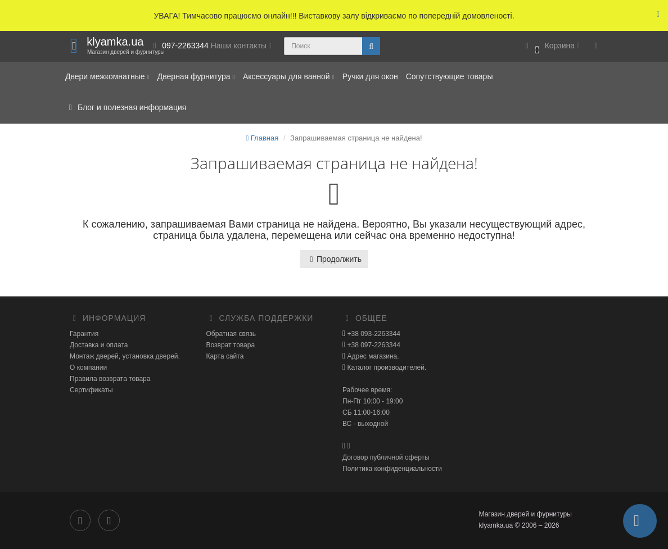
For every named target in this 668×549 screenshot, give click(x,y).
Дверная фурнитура (196, 76)
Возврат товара (230, 345)
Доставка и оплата (99, 345)
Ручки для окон (370, 76)
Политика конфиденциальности (392, 469)
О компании (88, 367)
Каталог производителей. (385, 367)
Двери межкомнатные (107, 76)
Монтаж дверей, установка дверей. (125, 356)
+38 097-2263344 (372, 345)
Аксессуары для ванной (289, 76)
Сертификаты (91, 390)
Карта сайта (225, 356)
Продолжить (334, 259)
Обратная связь (231, 334)
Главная (262, 138)
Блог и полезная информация (125, 107)
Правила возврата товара (110, 379)
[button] (550, 46)
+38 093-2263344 (372, 334)
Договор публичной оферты (386, 457)
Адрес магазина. (372, 356)
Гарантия (84, 334)
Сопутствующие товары (449, 76)
